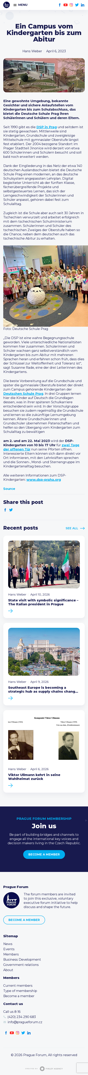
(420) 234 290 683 (22, 1017)
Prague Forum (6, 5)
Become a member (44, 854)
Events (9, 949)
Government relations (21, 965)
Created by (44, 1068)
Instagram (71, 5)
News (7, 944)
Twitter (77, 5)
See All (72, 528)
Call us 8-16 (12, 1012)
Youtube (66, 5)
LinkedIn (83, 5)
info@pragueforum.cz (25, 1022)
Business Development (22, 959)
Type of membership (20, 991)
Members (11, 954)
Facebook (60, 5)
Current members (17, 986)
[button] (44, 286)
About (8, 970)
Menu (22, 5)
